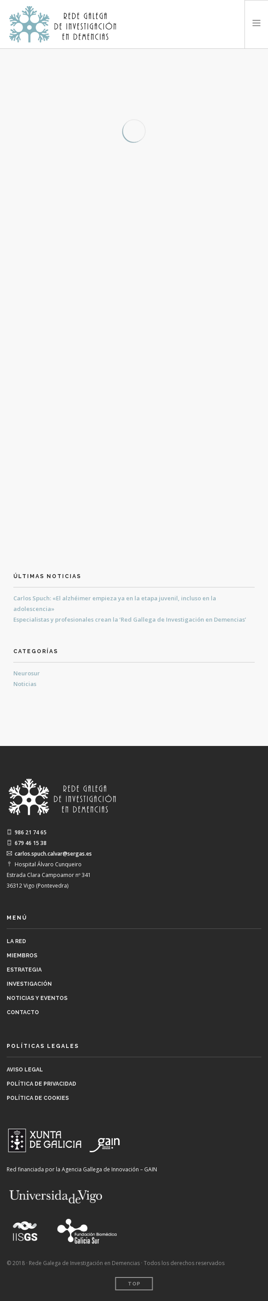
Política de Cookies (38, 1098)
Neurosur (26, 673)
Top (134, 1284)
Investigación (29, 984)
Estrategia (24, 970)
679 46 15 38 (27, 843)
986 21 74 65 (27, 832)
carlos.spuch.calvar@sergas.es (49, 853)
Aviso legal (25, 1070)
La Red (16, 941)
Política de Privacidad (41, 1084)
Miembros (22, 955)
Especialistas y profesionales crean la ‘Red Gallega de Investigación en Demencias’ (129, 619)
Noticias (24, 684)
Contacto (23, 1012)
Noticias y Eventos (37, 998)
